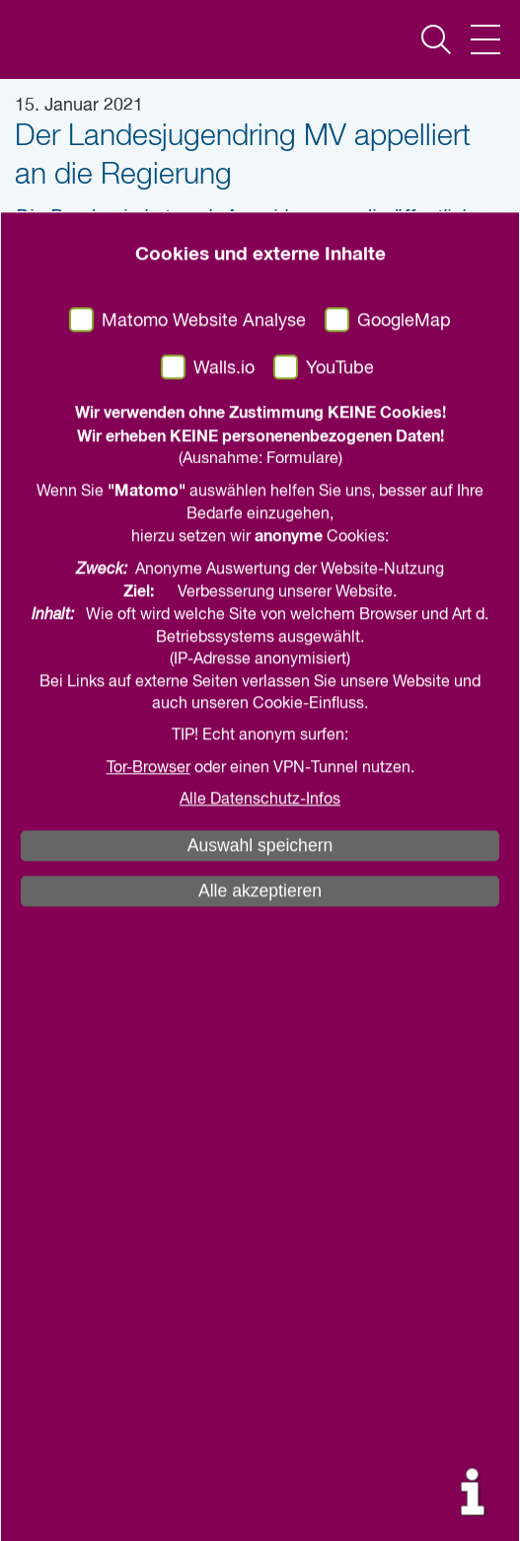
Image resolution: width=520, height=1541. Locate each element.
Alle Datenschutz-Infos (260, 1249)
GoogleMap (404, 770)
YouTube (340, 817)
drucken (320, 352)
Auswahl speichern (260, 1295)
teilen (213, 352)
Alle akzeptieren (260, 1340)
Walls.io (224, 817)
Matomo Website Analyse (204, 770)
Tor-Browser (148, 1217)
